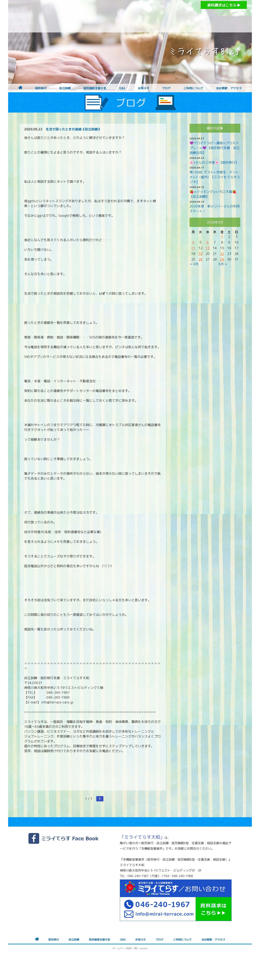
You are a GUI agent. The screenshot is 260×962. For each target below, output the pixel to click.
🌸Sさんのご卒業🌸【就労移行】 (214, 162)
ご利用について (193, 88)
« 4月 (194, 264)
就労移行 (41, 88)
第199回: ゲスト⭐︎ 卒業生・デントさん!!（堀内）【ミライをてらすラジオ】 (215, 177)
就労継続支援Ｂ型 (94, 88)
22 (222, 253)
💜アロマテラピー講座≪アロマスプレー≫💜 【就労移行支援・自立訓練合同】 (215, 148)
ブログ (166, 88)
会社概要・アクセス (229, 88)
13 (208, 248)
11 (193, 248)
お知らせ (143, 88)
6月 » (223, 264)
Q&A (122, 88)
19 (200, 253)
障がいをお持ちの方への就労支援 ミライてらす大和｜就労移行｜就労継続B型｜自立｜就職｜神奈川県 (121, 16)
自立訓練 (65, 88)
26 (200, 259)
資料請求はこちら (223, 5)
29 (222, 259)
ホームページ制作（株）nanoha (130, 948)
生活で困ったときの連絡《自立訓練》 (73, 129)
